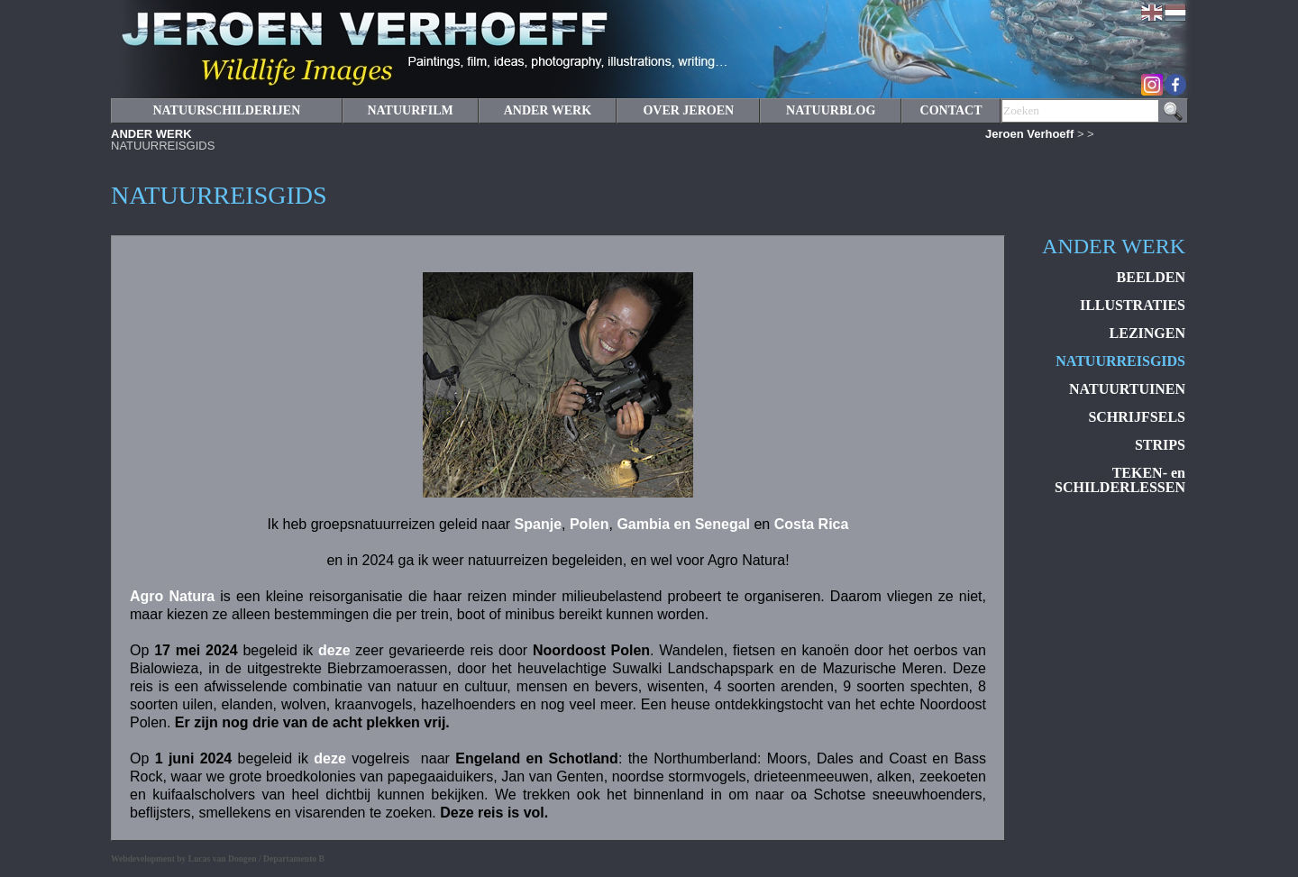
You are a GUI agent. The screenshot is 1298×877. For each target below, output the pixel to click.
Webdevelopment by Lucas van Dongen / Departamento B (217, 858)
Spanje (538, 524)
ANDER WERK (151, 134)
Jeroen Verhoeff (1029, 134)
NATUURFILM (409, 110)
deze (334, 650)
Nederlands (1175, 12)
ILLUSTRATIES (1132, 305)
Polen (589, 524)
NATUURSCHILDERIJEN (226, 110)
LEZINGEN (1147, 333)
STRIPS (1160, 444)
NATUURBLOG (830, 110)
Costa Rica (811, 524)
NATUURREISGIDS (1120, 361)
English (1152, 12)
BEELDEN (1151, 277)
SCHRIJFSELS (1136, 417)
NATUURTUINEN (1127, 389)
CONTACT (951, 110)
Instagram (1152, 85)
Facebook (1175, 85)
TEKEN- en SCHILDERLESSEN (1120, 480)
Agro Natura (172, 596)
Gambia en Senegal (683, 524)
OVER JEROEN (688, 110)
